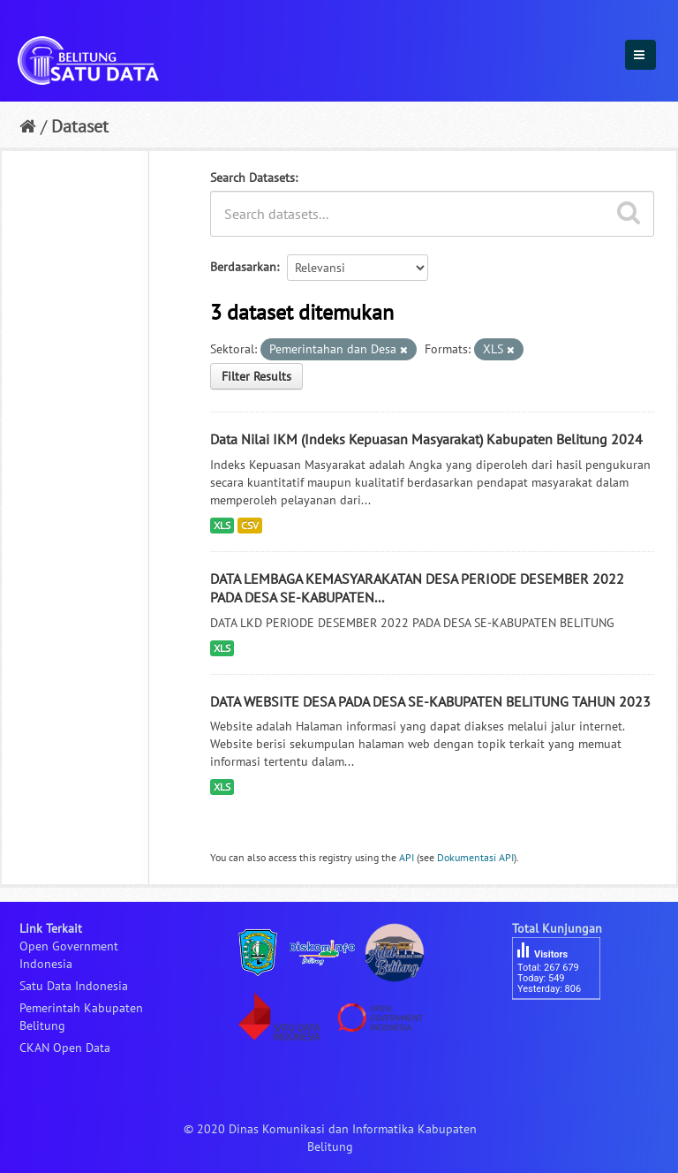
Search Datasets (252, 177)
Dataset (80, 126)
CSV (250, 525)
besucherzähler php (565, 1030)
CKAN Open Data (64, 1048)
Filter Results (256, 376)
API (406, 857)
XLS (222, 525)
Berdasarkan (243, 267)
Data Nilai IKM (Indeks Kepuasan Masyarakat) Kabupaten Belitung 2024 (426, 439)
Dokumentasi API (475, 857)
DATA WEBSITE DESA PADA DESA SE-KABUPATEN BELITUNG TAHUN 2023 (430, 701)
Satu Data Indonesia (73, 986)
